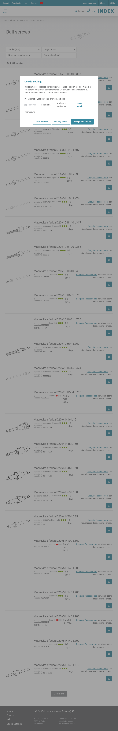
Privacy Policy (60, 122)
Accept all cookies (82, 122)
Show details (84, 105)
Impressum (29, 112)
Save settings (42, 122)
